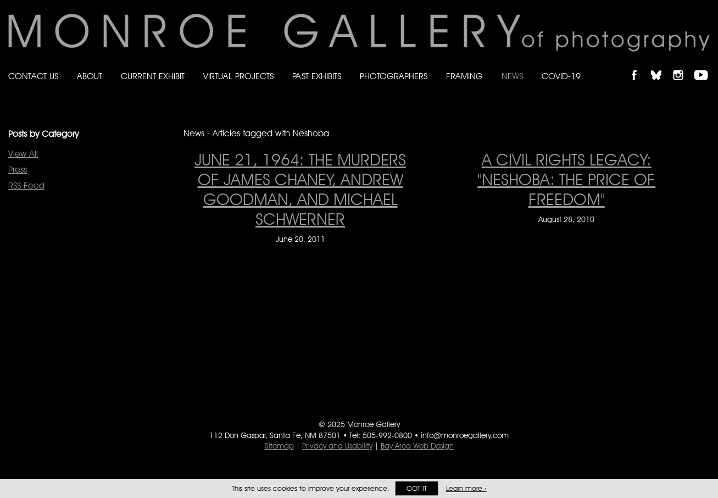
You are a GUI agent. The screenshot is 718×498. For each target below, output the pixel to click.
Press (17, 169)
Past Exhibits (316, 76)
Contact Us (33, 76)
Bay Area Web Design (417, 445)
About (89, 76)
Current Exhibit (153, 76)
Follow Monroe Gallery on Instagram (683, 65)
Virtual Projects (238, 76)
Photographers (393, 76)
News (512, 76)
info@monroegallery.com (465, 435)
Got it (417, 488)
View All (23, 153)
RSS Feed (26, 185)
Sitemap (279, 445)
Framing (464, 76)
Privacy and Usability (337, 445)
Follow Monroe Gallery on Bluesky (661, 65)
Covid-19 (561, 76)
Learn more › (466, 488)
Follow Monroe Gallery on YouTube (705, 65)
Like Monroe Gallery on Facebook (639, 65)
